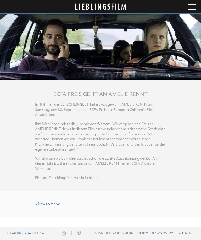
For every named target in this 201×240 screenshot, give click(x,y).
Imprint (142, 233)
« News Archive (47, 204)
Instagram (63, 233)
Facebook (71, 233)
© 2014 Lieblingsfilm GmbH (113, 233)
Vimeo (79, 233)
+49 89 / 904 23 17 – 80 (29, 233)
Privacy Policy (162, 233)
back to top (185, 233)
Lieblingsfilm (100, 6)
